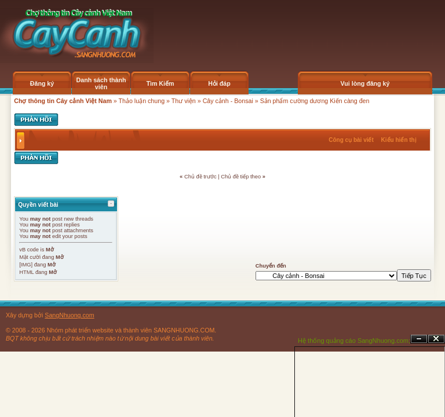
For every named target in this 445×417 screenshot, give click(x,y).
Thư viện (184, 100)
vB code (29, 250)
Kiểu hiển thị (399, 140)
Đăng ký (42, 83)
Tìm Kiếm (160, 83)
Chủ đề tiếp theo (241, 177)
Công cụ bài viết (351, 140)
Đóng (436, 339)
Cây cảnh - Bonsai (228, 100)
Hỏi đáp (219, 83)
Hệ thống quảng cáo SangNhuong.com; (354, 340)
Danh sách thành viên (101, 83)
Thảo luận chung (142, 100)
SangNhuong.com (69, 315)
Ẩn (419, 339)
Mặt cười (30, 257)
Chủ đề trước (200, 177)
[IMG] (25, 265)
